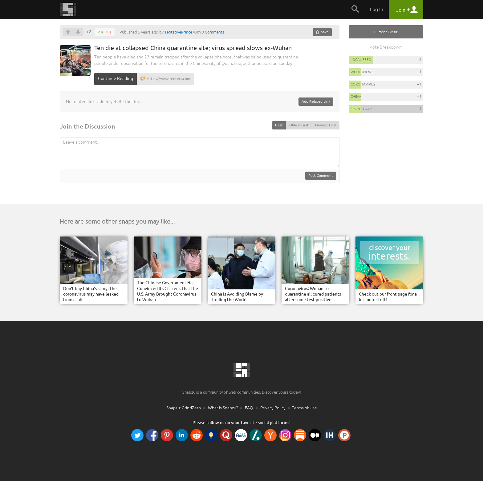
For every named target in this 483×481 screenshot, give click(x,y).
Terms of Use (304, 407)
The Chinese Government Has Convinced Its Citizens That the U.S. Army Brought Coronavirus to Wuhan (167, 291)
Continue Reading (115, 78)
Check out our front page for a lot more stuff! (388, 297)
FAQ (249, 407)
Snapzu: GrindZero (183, 407)
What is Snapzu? (223, 407)
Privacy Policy (273, 407)
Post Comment (320, 175)
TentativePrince (178, 32)
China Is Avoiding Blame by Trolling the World (237, 297)
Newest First (325, 125)
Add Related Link (316, 101)
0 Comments (213, 32)
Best (279, 125)
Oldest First (299, 125)
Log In (376, 9)
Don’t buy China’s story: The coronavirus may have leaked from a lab (91, 294)
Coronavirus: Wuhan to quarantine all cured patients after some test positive (313, 294)
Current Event (386, 32)
